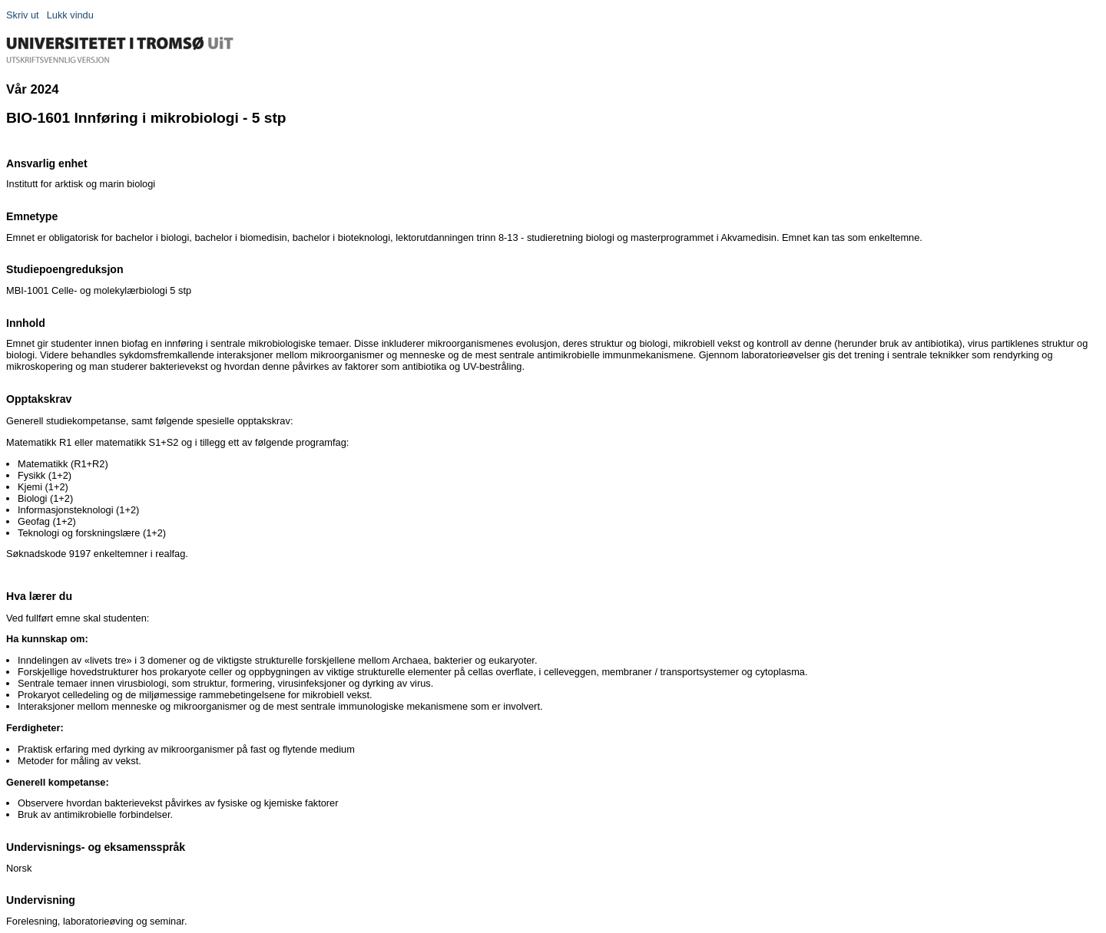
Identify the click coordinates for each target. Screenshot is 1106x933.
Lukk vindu (70, 15)
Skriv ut (22, 15)
